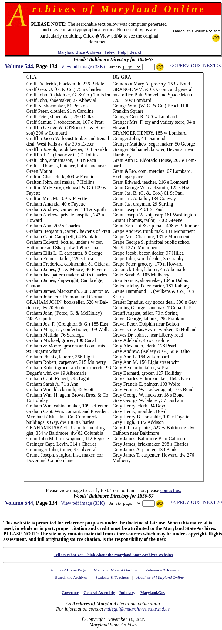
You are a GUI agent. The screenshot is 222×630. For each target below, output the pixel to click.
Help (122, 52)
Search (136, 52)
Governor (70, 592)
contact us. (170, 490)
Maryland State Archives (80, 52)
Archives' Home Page (68, 570)
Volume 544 (19, 66)
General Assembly (99, 592)
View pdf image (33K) (83, 66)
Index (110, 52)
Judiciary (127, 592)
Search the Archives (71, 577)
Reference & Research (163, 570)
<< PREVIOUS (185, 65)
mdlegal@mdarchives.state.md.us (137, 609)
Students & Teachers (112, 577)
